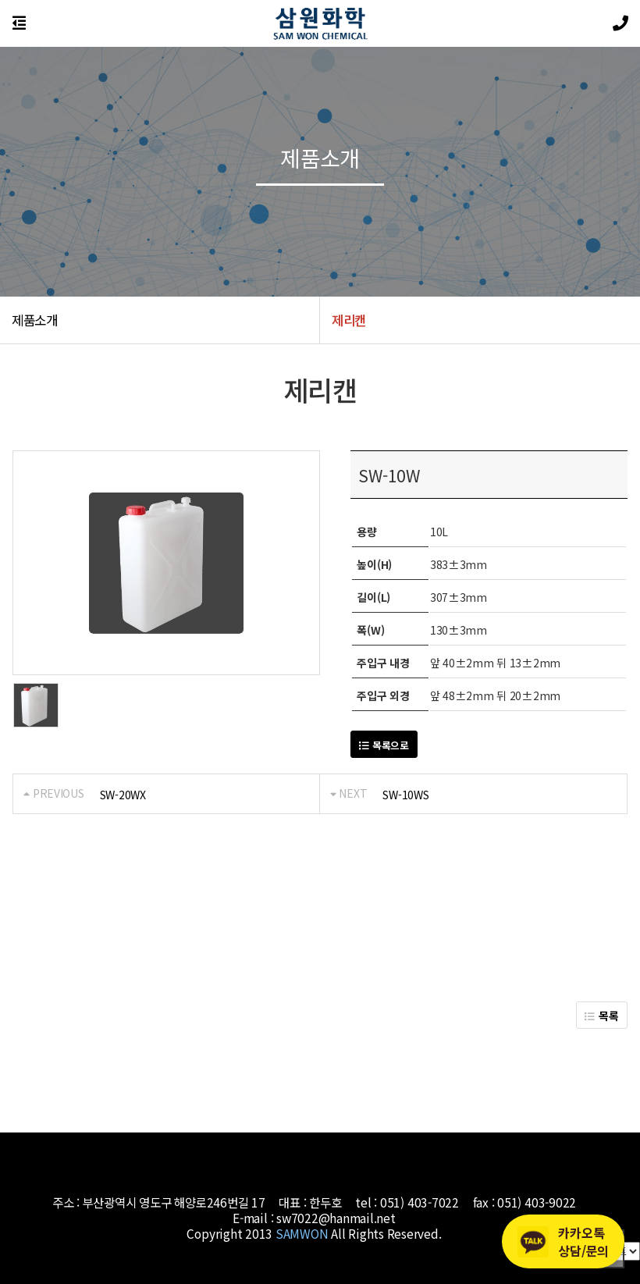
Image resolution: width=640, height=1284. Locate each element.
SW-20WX (123, 794)
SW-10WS (405, 794)
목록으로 (383, 745)
